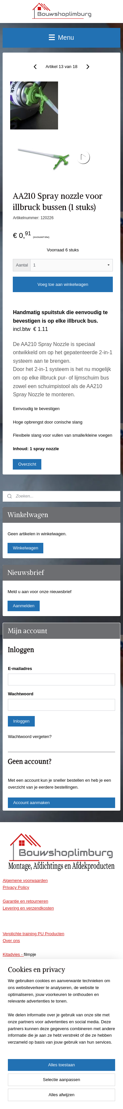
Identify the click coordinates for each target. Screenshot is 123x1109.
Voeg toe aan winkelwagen (62, 284)
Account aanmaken (31, 802)
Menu (61, 37)
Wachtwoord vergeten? (29, 736)
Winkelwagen (25, 547)
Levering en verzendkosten (28, 908)
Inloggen (21, 721)
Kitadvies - (13, 954)
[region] (61, 1014)
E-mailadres (20, 668)
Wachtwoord (20, 693)
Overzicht (27, 464)
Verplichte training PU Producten (33, 933)
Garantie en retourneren (25, 901)
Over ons (11, 940)
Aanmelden (23, 605)
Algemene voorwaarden (25, 880)
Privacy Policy (16, 887)
